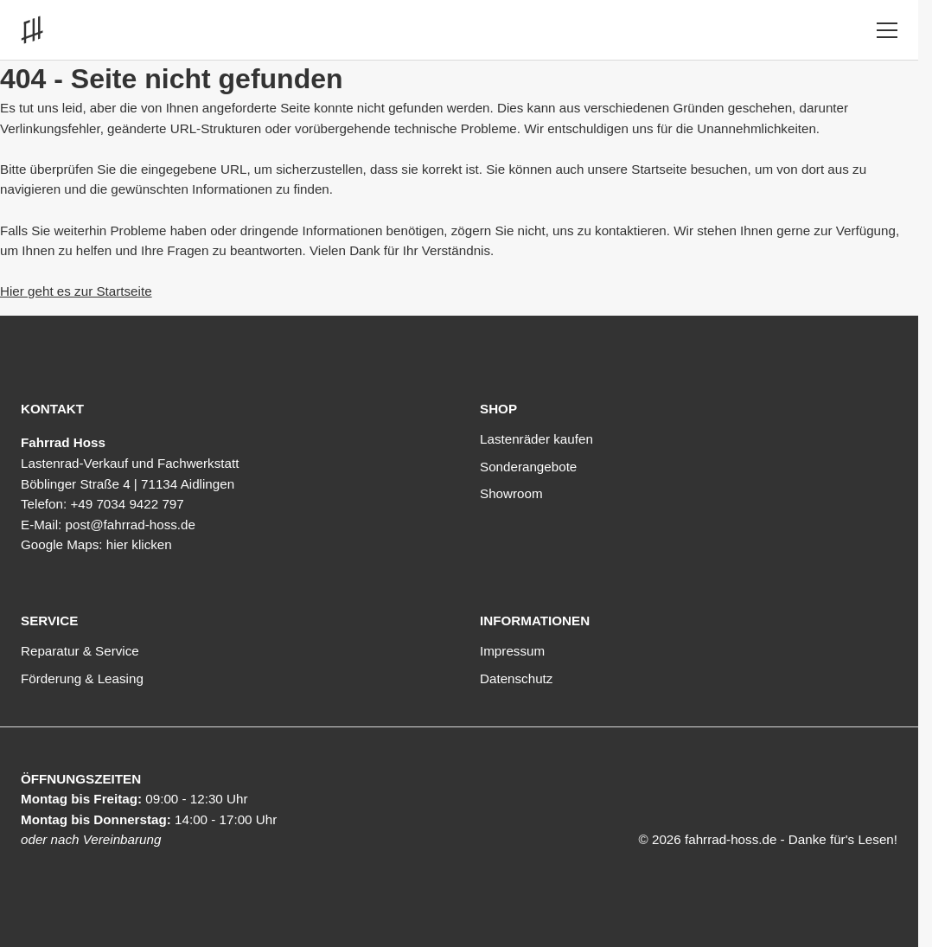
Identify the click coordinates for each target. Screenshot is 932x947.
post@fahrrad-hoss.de (130, 524)
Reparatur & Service (80, 650)
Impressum (512, 650)
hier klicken (139, 544)
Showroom (511, 493)
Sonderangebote (528, 466)
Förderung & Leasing (82, 678)
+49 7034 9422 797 (126, 503)
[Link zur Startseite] (36, 30)
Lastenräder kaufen (536, 438)
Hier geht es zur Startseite (76, 291)
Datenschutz (516, 678)
